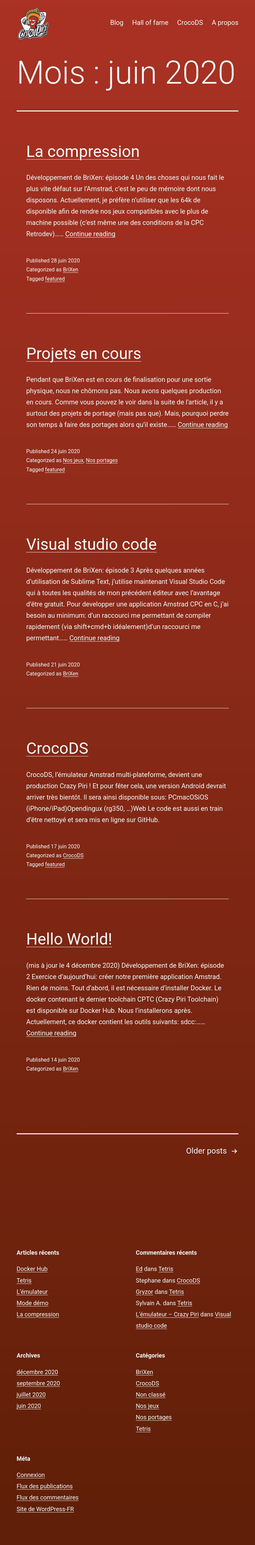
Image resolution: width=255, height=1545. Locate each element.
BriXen (70, 269)
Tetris (24, 1280)
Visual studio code (91, 544)
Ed (139, 1268)
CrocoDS (190, 23)
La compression (83, 151)
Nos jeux (73, 460)
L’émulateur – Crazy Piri (167, 1314)
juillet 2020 (31, 1394)
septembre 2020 (38, 1383)
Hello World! (69, 939)
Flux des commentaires (48, 1497)
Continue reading (90, 234)
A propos (225, 23)
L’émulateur (32, 1291)
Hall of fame (150, 23)
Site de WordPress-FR (45, 1509)
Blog (117, 23)
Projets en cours (83, 353)
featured (55, 279)
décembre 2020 (37, 1372)
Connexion (31, 1474)
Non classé (150, 1394)
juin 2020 (29, 1405)
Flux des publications (45, 1486)
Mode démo (32, 1302)
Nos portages (102, 460)
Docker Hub (32, 1268)
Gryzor (144, 1291)
